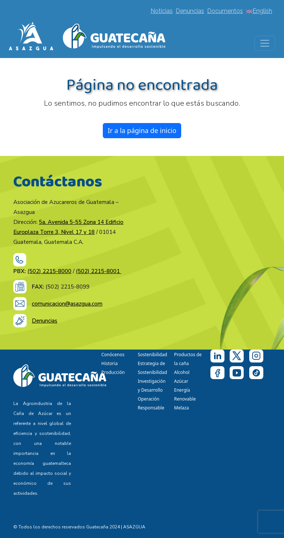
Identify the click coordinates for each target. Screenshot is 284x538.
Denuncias (190, 10)
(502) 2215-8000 (49, 271)
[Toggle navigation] (264, 43)
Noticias (162, 10)
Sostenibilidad (152, 354)
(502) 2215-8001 (98, 271)
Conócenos (112, 354)
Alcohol (182, 372)
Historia (109, 363)
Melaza (181, 408)
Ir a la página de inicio (142, 130)
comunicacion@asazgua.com (67, 303)
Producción (113, 372)
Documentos (225, 10)
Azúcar (181, 381)
